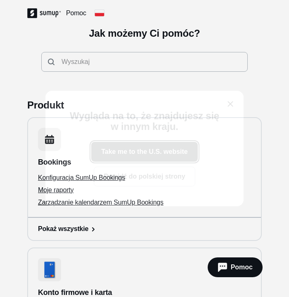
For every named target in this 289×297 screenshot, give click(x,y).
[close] (230, 104)
